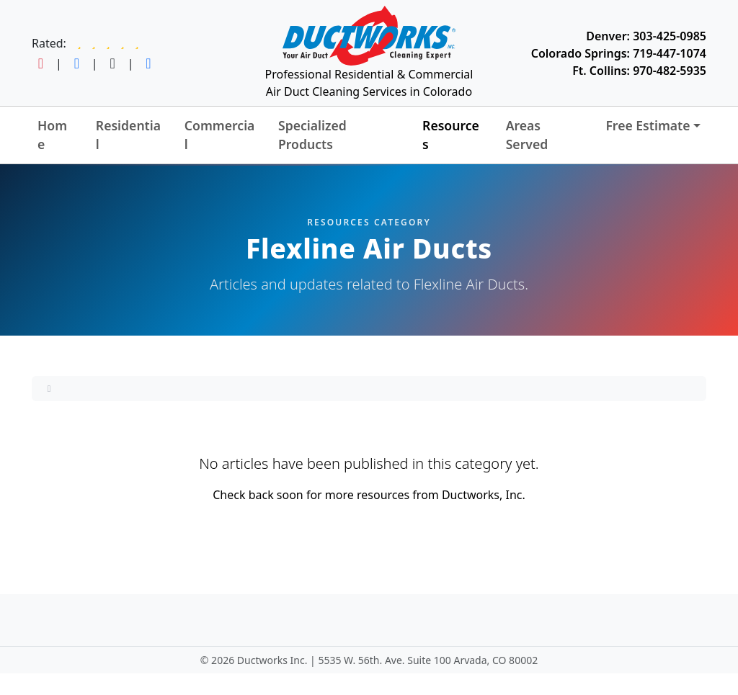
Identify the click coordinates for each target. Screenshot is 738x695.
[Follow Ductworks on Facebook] (77, 63)
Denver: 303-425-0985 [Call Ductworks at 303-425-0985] (646, 36)
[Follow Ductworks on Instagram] (41, 63)
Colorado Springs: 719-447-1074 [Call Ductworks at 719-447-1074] (618, 53)
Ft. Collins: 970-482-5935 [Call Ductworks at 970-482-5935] (639, 70)
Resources (450, 135)
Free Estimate (647, 125)
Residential (128, 135)
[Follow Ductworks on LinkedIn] (148, 63)
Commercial (219, 135)
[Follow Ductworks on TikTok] (113, 63)
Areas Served (527, 135)
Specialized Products (312, 135)
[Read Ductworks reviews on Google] (108, 43)
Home (52, 135)
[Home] (49, 388)
